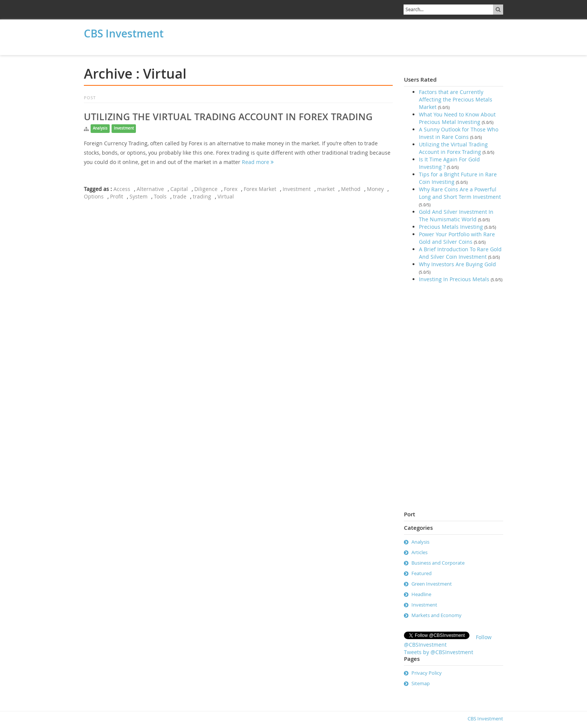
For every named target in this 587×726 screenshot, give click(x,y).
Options (94, 196)
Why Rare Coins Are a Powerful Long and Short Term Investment (460, 193)
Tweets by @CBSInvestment (438, 652)
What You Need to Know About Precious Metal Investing (457, 118)
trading (202, 196)
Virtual (226, 196)
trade (179, 196)
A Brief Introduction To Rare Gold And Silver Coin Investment (460, 253)
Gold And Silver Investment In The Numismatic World (456, 215)
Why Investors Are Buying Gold (457, 264)
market (326, 188)
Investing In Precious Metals (454, 279)
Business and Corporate (438, 562)
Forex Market (260, 188)
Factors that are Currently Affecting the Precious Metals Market (455, 99)
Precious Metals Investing (451, 226)
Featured (421, 573)
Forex (230, 188)
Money (375, 188)
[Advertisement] (231, 36)
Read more (258, 161)
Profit (116, 196)
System (138, 196)
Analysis (100, 128)
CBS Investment (124, 33)
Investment (124, 128)
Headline (421, 594)
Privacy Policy (426, 672)
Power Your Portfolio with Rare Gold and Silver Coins (457, 238)
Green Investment (431, 583)
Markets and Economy (436, 615)
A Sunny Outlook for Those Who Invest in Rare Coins (458, 133)
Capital (179, 188)
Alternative (150, 188)
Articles (419, 552)
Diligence (206, 188)
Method (351, 188)
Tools (160, 196)
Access (121, 188)
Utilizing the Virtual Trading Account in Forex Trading (228, 116)
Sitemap (420, 683)
